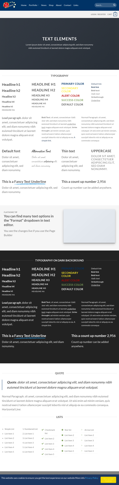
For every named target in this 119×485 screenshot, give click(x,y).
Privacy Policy (91, 478)
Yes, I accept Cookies (108, 479)
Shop (51, 5)
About (59, 5)
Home (24, 5)
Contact (67, 5)
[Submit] (114, 5)
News (43, 5)
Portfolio (34, 5)
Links (76, 5)
